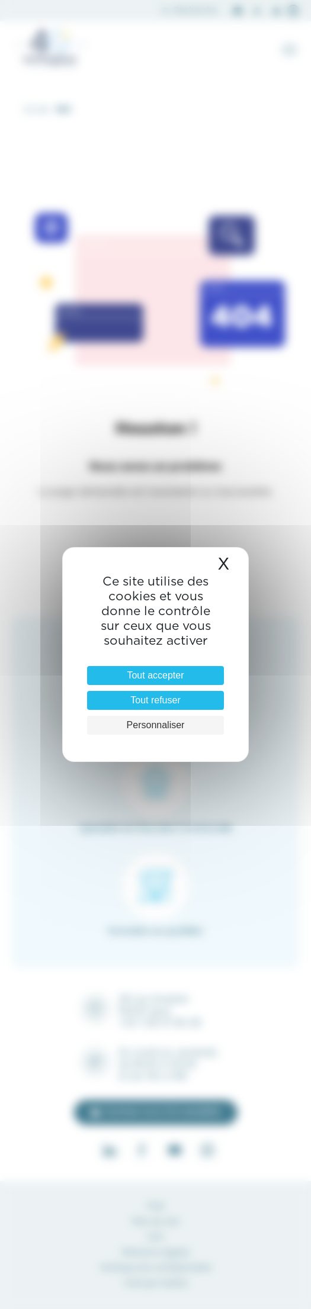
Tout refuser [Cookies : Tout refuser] (155, 700)
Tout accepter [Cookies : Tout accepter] (155, 675)
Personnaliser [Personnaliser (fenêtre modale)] (156, 725)
